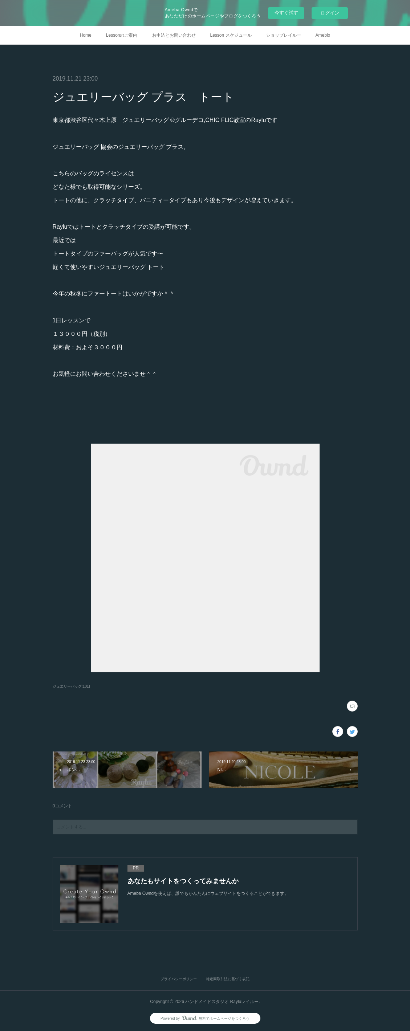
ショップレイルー (283, 35)
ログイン (329, 13)
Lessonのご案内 (122, 35)
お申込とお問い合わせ (174, 35)
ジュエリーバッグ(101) (71, 686)
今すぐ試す (286, 12)
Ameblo (323, 35)
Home (86, 35)
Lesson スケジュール (231, 35)
